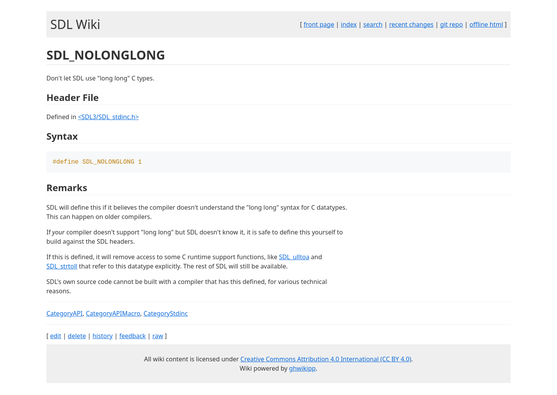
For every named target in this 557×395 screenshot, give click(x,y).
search (373, 24)
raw (157, 336)
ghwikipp (302, 369)
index (349, 24)
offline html (486, 24)
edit (55, 336)
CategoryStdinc (166, 314)
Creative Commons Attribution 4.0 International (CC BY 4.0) (326, 360)
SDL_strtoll (61, 267)
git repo (451, 24)
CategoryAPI (64, 314)
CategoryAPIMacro (113, 314)
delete (77, 336)
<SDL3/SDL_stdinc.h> (108, 117)
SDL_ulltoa (294, 257)
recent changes (411, 24)
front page (319, 24)
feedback (132, 336)
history (102, 336)
